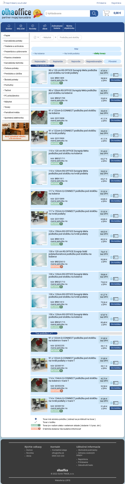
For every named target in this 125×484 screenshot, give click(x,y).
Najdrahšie (58, 61)
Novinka (29, 453)
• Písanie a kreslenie (12, 57)
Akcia (28, 456)
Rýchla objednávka (69, 27)
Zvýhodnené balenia (57, 27)
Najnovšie (75, 61)
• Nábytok (7, 102)
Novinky (32, 27)
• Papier (6, 35)
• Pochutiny (8, 85)
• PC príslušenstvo (11, 96)
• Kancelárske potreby (12, 41)
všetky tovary (99, 53)
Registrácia (116, 3)
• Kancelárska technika (13, 63)
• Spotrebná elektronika (13, 118)
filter (76, 49)
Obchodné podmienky (86, 450)
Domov (9, 27)
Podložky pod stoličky (69, 37)
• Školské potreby (10, 80)
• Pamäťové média (11, 112)
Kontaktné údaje (58, 450)
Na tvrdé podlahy (72, 53)
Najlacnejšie (40, 61)
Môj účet (21, 27)
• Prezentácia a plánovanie (15, 51)
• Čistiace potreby (11, 68)
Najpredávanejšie (94, 61)
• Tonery (6, 107)
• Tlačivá (7, 90)
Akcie (44, 27)
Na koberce (39, 53)
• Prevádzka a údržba (12, 74)
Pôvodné (112, 61)
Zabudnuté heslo (84, 465)
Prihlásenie (101, 3)
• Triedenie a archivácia (13, 46)
